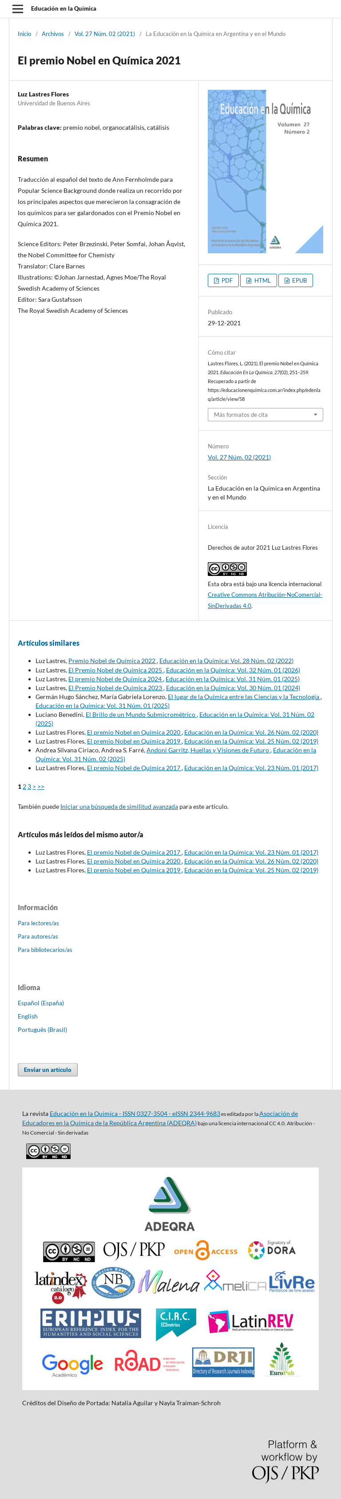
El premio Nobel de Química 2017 (134, 767)
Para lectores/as (38, 923)
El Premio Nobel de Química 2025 (115, 670)
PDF (226, 280)
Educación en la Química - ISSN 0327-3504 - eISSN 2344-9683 (135, 1113)
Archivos (53, 33)
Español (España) (41, 1003)
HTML (262, 280)
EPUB (299, 280)
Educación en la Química (63, 8)
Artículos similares (48, 643)
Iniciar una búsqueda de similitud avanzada (119, 806)
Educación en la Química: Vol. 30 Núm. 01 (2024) (233, 688)
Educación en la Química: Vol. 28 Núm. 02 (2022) (226, 660)
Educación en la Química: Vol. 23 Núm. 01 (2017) (251, 767)
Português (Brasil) (42, 1029)
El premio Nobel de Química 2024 (115, 679)
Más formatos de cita (241, 414)
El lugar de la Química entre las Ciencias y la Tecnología (244, 696)
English (28, 1016)
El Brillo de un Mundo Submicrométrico (141, 714)
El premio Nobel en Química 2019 (134, 741)
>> (40, 786)
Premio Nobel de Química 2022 (112, 660)
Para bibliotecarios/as (45, 949)
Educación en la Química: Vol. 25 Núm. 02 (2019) (251, 741)
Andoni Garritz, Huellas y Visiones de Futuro (208, 750)
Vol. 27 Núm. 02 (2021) (105, 33)
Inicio (24, 33)
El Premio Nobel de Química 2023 (115, 688)
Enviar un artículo (47, 1069)
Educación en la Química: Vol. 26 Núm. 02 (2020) (251, 732)
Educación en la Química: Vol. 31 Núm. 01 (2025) (233, 679)
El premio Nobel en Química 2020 (134, 732)
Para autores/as (38, 936)
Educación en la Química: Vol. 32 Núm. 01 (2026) (233, 670)
